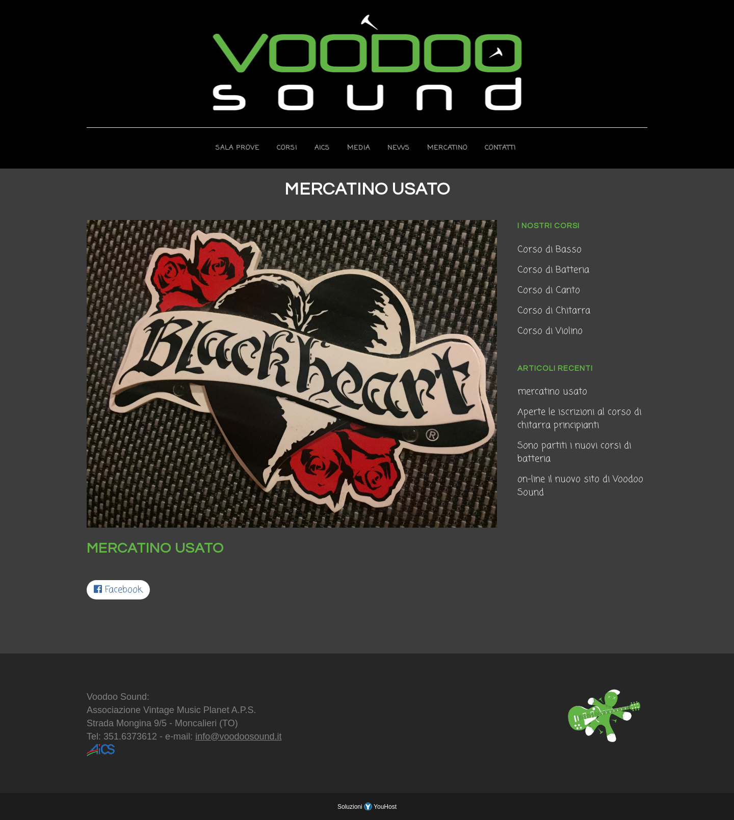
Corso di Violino (550, 331)
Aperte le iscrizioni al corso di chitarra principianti (579, 418)
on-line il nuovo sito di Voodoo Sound (580, 486)
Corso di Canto (548, 290)
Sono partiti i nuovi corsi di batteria (574, 452)
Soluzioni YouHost (367, 806)
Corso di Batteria (553, 270)
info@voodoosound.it (238, 736)
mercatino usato (552, 392)
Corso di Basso (549, 249)
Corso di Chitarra (553, 311)
